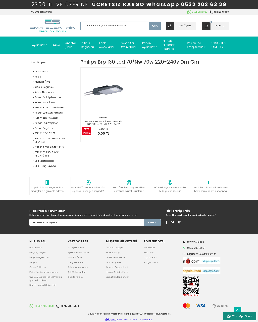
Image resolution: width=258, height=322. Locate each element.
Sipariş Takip (113, 252)
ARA (155, 26)
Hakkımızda (35, 247)
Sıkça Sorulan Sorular (117, 277)
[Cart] (215, 26)
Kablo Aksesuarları (78, 267)
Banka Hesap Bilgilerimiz (42, 285)
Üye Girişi (149, 252)
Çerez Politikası (37, 267)
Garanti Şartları (114, 262)
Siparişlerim (150, 257)
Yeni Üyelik (149, 247)
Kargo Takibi (151, 262)
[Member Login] (181, 26)
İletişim (33, 262)
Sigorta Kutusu (75, 277)
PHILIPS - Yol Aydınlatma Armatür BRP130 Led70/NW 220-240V (103, 122)
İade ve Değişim (114, 247)
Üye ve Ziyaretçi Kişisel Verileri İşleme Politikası (45, 278)
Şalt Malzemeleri (77, 272)
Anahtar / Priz (75, 257)
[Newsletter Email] (86, 222)
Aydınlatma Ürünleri (78, 252)
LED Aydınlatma (76, 247)
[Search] (120, 26)
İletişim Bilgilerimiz (39, 257)
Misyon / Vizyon (37, 252)
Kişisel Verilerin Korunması (43, 272)
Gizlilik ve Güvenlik (115, 257)
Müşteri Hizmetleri (41, 12)
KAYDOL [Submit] (152, 222)
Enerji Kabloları (76, 262)
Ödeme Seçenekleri (117, 267)
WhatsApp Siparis (239, 316)
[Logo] (52, 25)
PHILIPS (103, 117)
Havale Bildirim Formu (117, 272)
